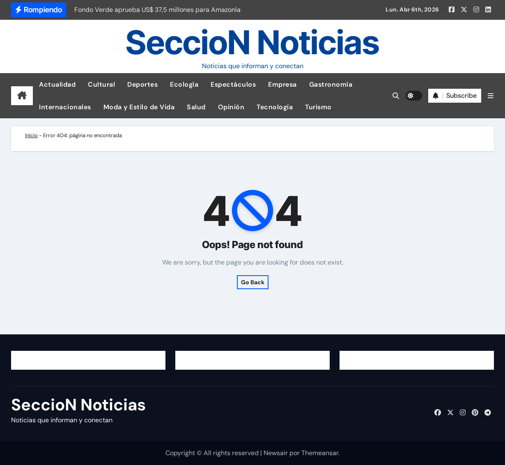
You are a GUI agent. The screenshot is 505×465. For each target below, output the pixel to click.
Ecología (184, 84)
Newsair (276, 453)
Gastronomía (331, 84)
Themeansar (319, 453)
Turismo (318, 107)
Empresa (282, 84)
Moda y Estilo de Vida (139, 107)
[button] (490, 96)
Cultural (101, 84)
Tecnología (275, 107)
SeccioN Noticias (252, 42)
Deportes (142, 84)
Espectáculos (233, 84)
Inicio (31, 135)
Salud (196, 107)
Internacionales (65, 107)
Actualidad (57, 84)
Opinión (231, 107)
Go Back (252, 282)
